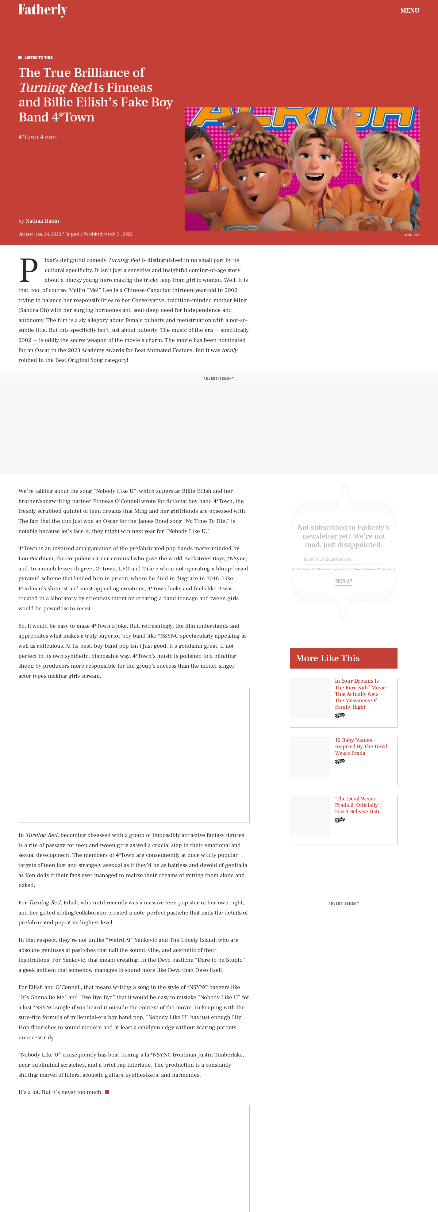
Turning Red (124, 260)
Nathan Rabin (42, 220)
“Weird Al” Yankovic (131, 940)
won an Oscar (100, 521)
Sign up (343, 585)
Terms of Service (363, 573)
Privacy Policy (387, 573)
